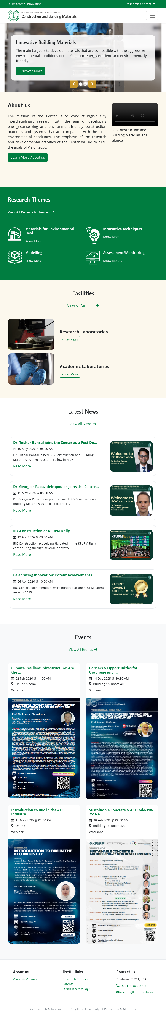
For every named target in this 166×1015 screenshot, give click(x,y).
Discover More (31, 71)
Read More (22, 466)
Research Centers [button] (139, 4)
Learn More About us (28, 157)
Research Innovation (27, 4)
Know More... (34, 241)
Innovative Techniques (122, 228)
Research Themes (75, 979)
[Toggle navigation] (152, 15)
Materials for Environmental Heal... (49, 230)
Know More (70, 340)
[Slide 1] (85, 84)
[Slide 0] (80, 84)
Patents (68, 984)
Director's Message (76, 989)
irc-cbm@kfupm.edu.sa (134, 992)
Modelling (33, 252)
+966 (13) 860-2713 (131, 986)
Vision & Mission (25, 979)
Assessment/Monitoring (124, 252)
